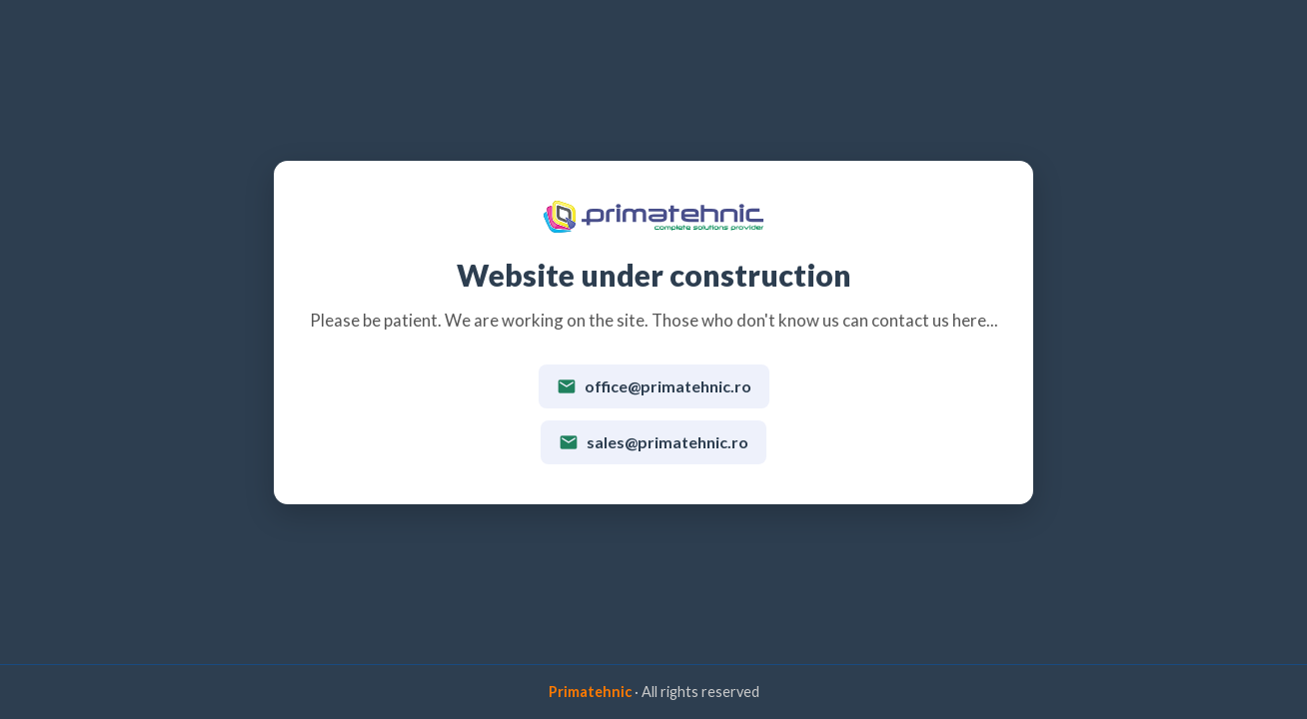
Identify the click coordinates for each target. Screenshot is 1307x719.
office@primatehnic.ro (654, 386)
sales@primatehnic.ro (653, 442)
